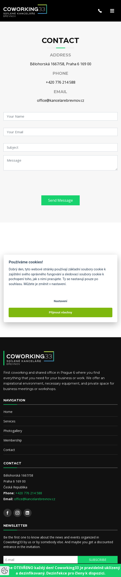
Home (7, 412)
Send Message (60, 200)
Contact (9, 450)
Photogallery (12, 431)
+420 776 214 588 (60, 82)
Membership (12, 440)
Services (9, 421)
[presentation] (37, 183)
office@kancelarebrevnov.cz (60, 100)
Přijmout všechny (60, 312)
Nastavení (60, 301)
